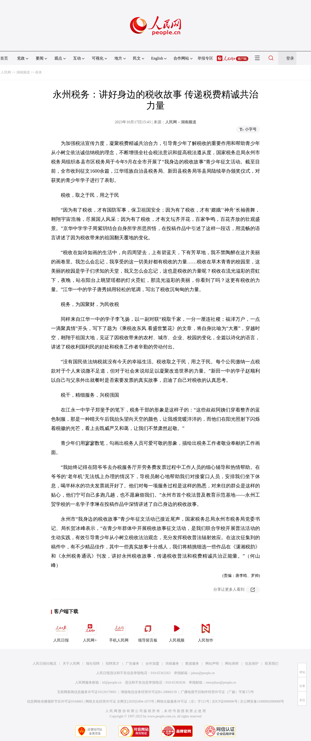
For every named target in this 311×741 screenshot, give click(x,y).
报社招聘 (93, 663)
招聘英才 (112, 663)
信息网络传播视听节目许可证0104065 (55, 701)
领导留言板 (147, 631)
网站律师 (232, 663)
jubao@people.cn (203, 673)
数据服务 (192, 663)
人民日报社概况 (44, 663)
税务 (38, 72)
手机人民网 (119, 631)
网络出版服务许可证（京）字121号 (183, 701)
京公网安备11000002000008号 (262, 701)
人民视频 (176, 631)
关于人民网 (71, 663)
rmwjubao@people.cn (221, 682)
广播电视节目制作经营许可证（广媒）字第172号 (217, 692)
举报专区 (205, 58)
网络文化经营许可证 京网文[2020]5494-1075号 (120, 701)
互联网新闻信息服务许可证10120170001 (87, 692)
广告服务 (132, 663)
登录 (290, 58)
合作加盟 (152, 663)
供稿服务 (172, 663)
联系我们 (271, 663)
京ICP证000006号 (225, 701)
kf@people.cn (111, 682)
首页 (4, 58)
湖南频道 (23, 72)
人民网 (6, 72)
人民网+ (89, 631)
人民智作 (205, 631)
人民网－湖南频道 (180, 122)
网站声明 (212, 663)
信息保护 (252, 663)
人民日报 (60, 631)
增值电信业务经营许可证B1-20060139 (149, 692)
